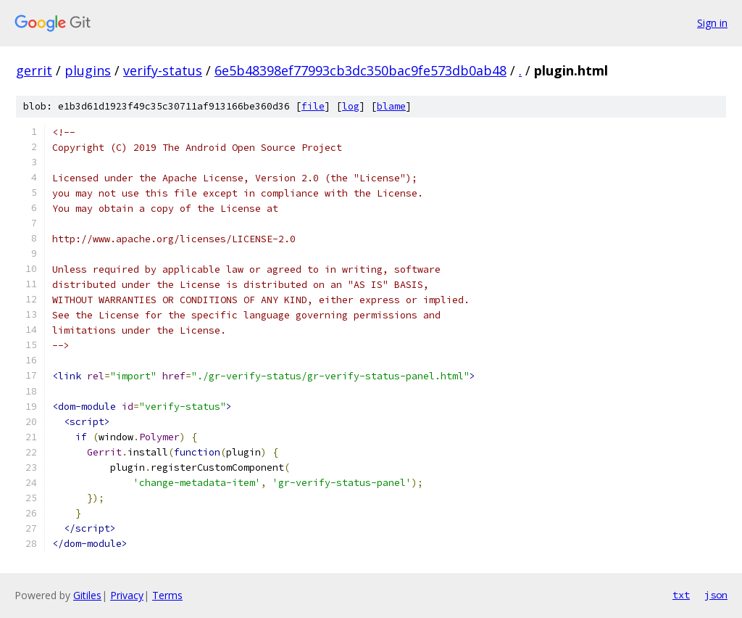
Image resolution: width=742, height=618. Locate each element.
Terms (167, 595)
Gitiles (87, 595)
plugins (87, 70)
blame (391, 106)
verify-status (162, 70)
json (716, 594)
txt (681, 594)
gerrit (34, 70)
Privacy (126, 595)
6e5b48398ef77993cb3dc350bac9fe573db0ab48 (360, 70)
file (313, 106)
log (350, 106)
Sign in (712, 23)
